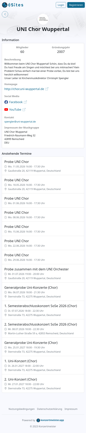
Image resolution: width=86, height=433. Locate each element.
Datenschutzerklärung (49, 409)
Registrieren (76, 5)
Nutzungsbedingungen (22, 409)
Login (61, 5)
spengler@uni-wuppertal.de (20, 121)
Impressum (71, 409)
